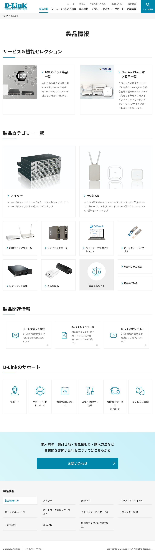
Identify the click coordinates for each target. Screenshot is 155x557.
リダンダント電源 (129, 511)
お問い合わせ (118, 4)
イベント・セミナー (101, 8)
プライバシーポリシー (34, 548)
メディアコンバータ (15, 511)
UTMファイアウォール (131, 500)
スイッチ (47, 500)
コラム (82, 4)
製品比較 (47, 524)
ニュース (71, 4)
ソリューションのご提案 (63, 8)
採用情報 (132, 4)
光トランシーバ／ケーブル (94, 511)
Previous (5, 90)
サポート (119, 8)
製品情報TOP (12, 500)
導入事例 (83, 8)
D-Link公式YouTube (11, 548)
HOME (5, 16)
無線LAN (85, 500)
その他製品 (10, 524)
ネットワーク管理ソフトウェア (56, 511)
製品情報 (43, 8)
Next (149, 90)
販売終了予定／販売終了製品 (95, 524)
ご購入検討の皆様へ (98, 4)
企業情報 (131, 8)
